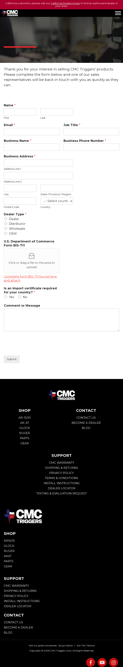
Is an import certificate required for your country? (30, 290)
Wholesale (17, 228)
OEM (13, 233)
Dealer (14, 219)
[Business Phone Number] (91, 147)
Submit (12, 359)
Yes (11, 297)
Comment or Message (22, 305)
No (25, 297)
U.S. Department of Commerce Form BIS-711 (29, 243)
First (6, 117)
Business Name (17, 141)
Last (42, 117)
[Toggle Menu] (118, 13)
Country (45, 206)
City (6, 194)
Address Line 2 (13, 181)
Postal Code (11, 206)
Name (10, 105)
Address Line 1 (12, 168)
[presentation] (33, 349)
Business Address (19, 156)
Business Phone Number (85, 141)
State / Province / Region (55, 194)
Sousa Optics (65, 645)
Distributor (17, 224)
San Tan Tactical (86, 645)
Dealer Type (15, 214)
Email (9, 125)
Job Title (72, 125)
